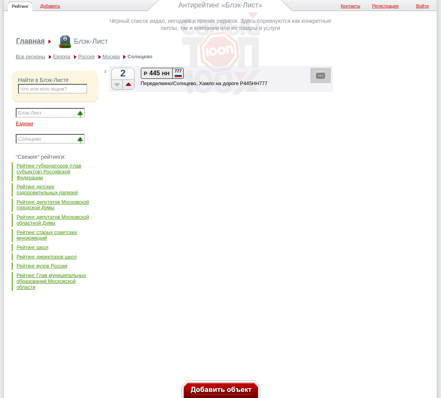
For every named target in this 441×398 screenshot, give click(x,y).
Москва (111, 57)
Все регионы (30, 57)
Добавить (50, 6)
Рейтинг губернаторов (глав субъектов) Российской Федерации (49, 171)
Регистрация (385, 6)
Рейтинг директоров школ (47, 257)
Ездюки (24, 123)
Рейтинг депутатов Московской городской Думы (53, 205)
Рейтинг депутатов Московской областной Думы (53, 220)
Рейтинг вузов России (42, 266)
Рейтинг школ (32, 247)
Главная (30, 41)
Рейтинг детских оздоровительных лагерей (47, 189)
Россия (86, 57)
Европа (61, 57)
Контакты (350, 6)
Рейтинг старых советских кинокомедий (47, 235)
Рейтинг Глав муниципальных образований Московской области (51, 281)
